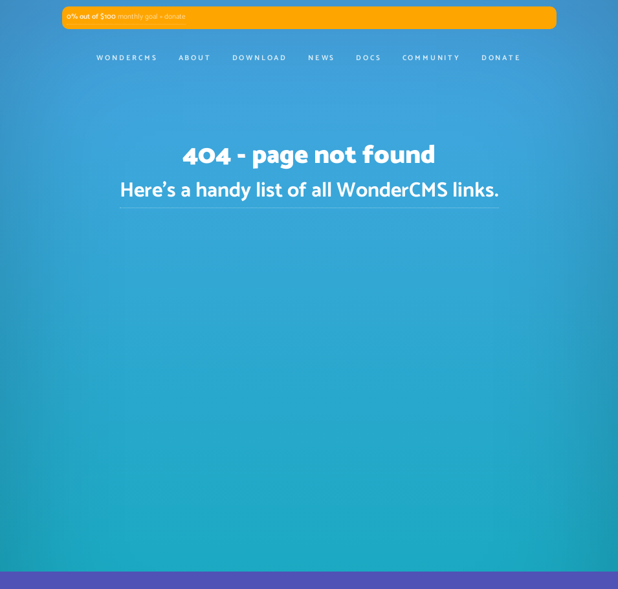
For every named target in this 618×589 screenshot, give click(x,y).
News (321, 58)
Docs (368, 58)
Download (259, 58)
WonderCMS (126, 58)
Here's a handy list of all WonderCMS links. (309, 191)
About (195, 58)
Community (432, 58)
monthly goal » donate (126, 17)
